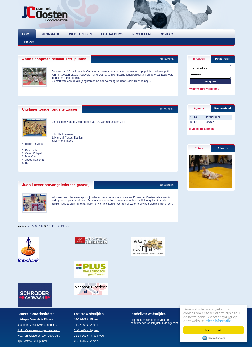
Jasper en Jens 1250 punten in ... (38, 324)
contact (167, 34)
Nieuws (29, 41)
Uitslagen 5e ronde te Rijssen (35, 319)
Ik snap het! (214, 330)
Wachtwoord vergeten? (204, 88)
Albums (223, 148)
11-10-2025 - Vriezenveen (89, 335)
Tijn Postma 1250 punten (33, 341)
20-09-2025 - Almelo (86, 341)
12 (57, 226)
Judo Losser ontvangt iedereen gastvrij (56, 185)
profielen (141, 34)
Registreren (222, 58)
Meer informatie (218, 320)
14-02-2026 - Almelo (86, 324)
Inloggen (199, 58)
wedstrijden (80, 34)
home (27, 34)
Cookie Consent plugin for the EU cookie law (213, 337)
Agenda (199, 108)
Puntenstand (222, 108)
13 (62, 226)
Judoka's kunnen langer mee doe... (39, 330)
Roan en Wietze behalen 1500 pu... (39, 335)
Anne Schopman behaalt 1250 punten (54, 59)
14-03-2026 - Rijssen (86, 319)
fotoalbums (112, 34)
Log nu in (136, 320)
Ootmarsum (212, 117)
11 (53, 226)
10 (48, 226)
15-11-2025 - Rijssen (86, 330)
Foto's (199, 148)
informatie (50, 34)
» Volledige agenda (201, 128)
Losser (209, 122)
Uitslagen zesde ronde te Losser (50, 109)
